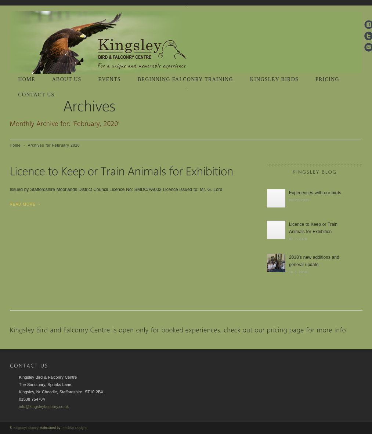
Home (15, 145)
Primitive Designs (74, 428)
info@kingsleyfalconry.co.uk (44, 406)
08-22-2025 (299, 200)
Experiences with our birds (315, 192)
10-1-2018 (298, 272)
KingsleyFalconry (26, 428)
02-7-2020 (298, 239)
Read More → (25, 204)
